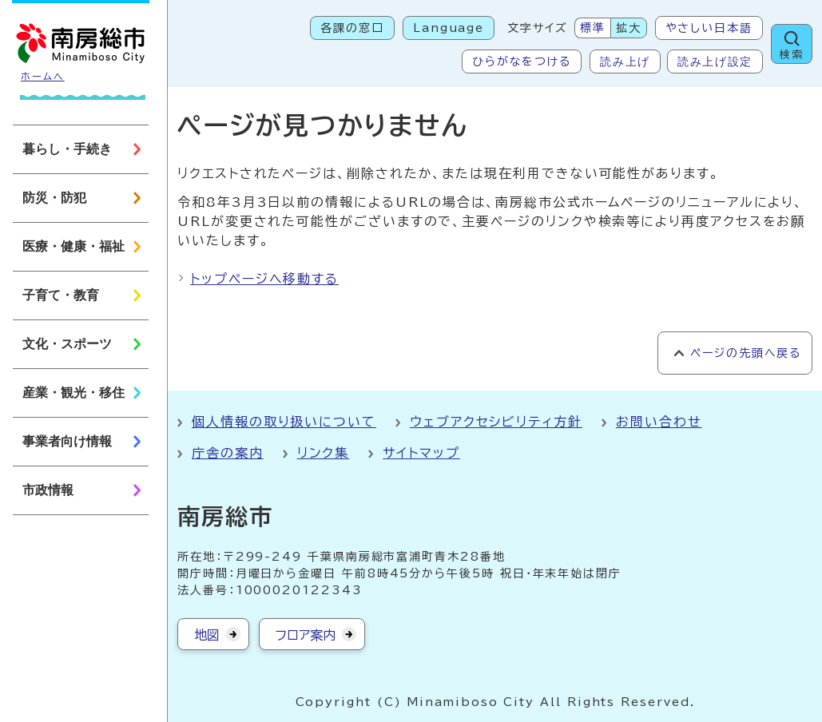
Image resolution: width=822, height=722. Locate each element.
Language (448, 28)
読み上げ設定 (715, 61)
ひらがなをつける (521, 61)
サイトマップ (421, 452)
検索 (792, 55)
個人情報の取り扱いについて (284, 421)
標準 (593, 28)
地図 (207, 635)
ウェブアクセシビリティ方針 (496, 421)
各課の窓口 (352, 28)
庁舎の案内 (228, 452)
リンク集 (323, 452)
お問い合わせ (659, 421)
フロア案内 (306, 635)
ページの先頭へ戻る (745, 353)
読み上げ (625, 61)
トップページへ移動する (264, 278)
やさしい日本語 (709, 28)
